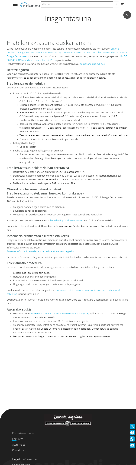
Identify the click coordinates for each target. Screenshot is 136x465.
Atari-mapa (19, 444)
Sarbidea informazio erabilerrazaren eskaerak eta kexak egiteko (40, 251)
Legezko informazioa (24, 459)
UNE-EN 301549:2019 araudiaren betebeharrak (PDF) (60, 313)
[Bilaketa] (76, 4)
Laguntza (17, 439)
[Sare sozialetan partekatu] (127, 15)
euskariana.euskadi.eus (92, 63)
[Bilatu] (116, 4)
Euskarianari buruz (23, 433)
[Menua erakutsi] (15, 4)
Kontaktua (18, 450)
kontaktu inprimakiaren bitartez (67, 220)
